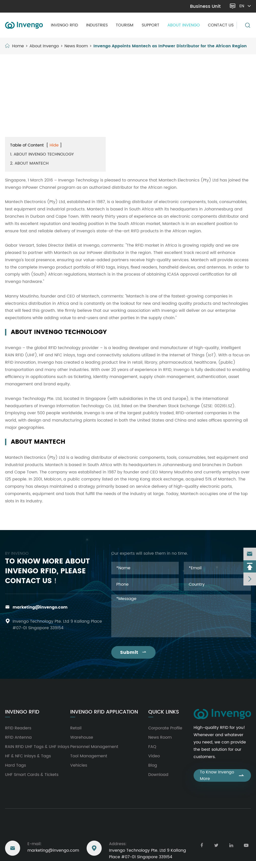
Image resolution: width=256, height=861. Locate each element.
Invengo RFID (64, 25)
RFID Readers (18, 728)
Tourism (124, 25)
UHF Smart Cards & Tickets (31, 774)
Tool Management (88, 756)
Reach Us (17, 829)
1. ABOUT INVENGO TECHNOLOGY (42, 154)
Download (158, 774)
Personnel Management (94, 746)
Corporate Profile (165, 728)
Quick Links (163, 712)
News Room (76, 46)
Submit (133, 652)
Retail (76, 728)
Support (150, 25)
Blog (152, 765)
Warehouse (81, 737)
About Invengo (183, 25)
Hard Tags (15, 765)
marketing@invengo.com (32, 6)
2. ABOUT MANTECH (29, 163)
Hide (54, 145)
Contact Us (221, 25)
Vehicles (78, 765)
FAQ (152, 746)
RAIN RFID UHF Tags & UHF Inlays (37, 746)
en (245, 6)
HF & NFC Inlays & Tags (28, 756)
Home (18, 46)
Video (154, 756)
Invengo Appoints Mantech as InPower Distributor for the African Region (170, 46)
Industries (97, 25)
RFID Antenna (18, 737)
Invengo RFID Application (104, 712)
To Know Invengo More (222, 775)
